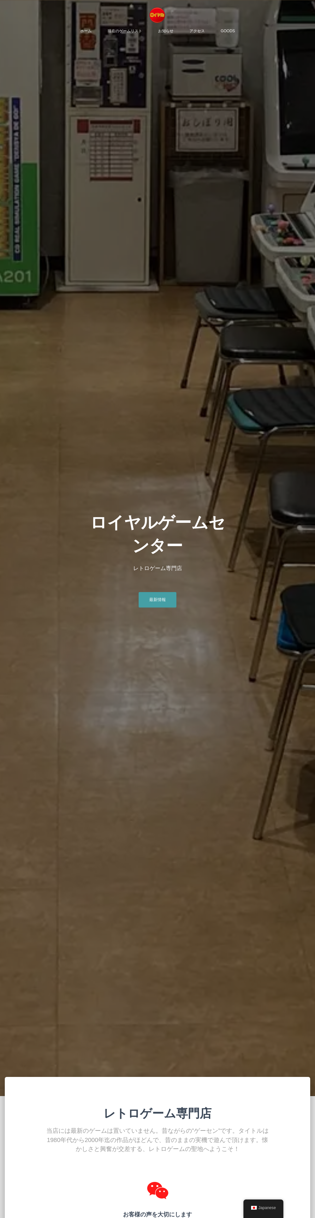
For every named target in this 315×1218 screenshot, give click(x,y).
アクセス (197, 32)
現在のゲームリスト (125, 32)
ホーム (86, 32)
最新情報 (157, 601)
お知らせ (165, 32)
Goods (228, 32)
